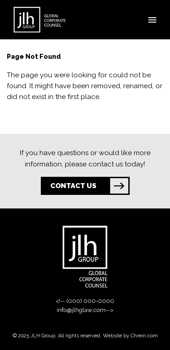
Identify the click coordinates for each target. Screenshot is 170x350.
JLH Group (42, 336)
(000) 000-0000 (90, 301)
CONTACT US (89, 186)
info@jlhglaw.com (81, 310)
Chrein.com (144, 336)
